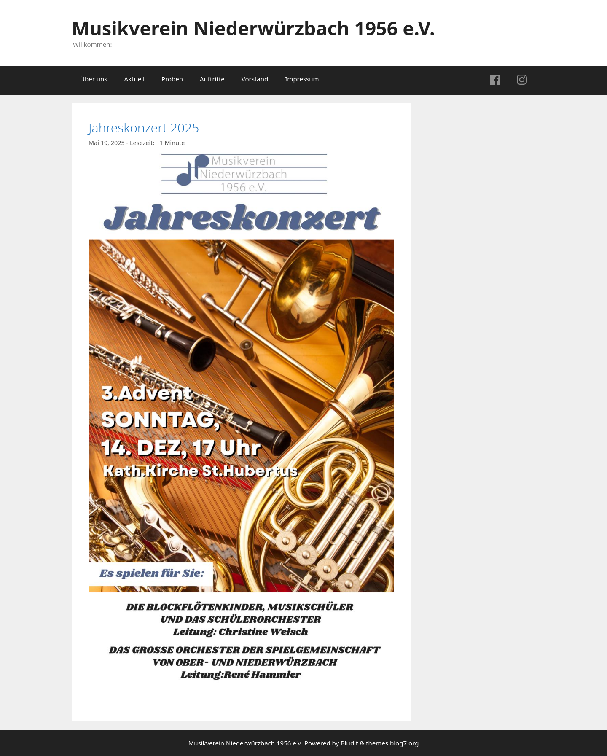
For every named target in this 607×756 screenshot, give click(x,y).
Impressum (302, 79)
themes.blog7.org (392, 743)
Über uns (93, 79)
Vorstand (255, 79)
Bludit (349, 743)
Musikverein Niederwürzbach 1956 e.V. (253, 28)
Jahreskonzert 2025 (144, 127)
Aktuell (134, 79)
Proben (172, 79)
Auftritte (212, 79)
